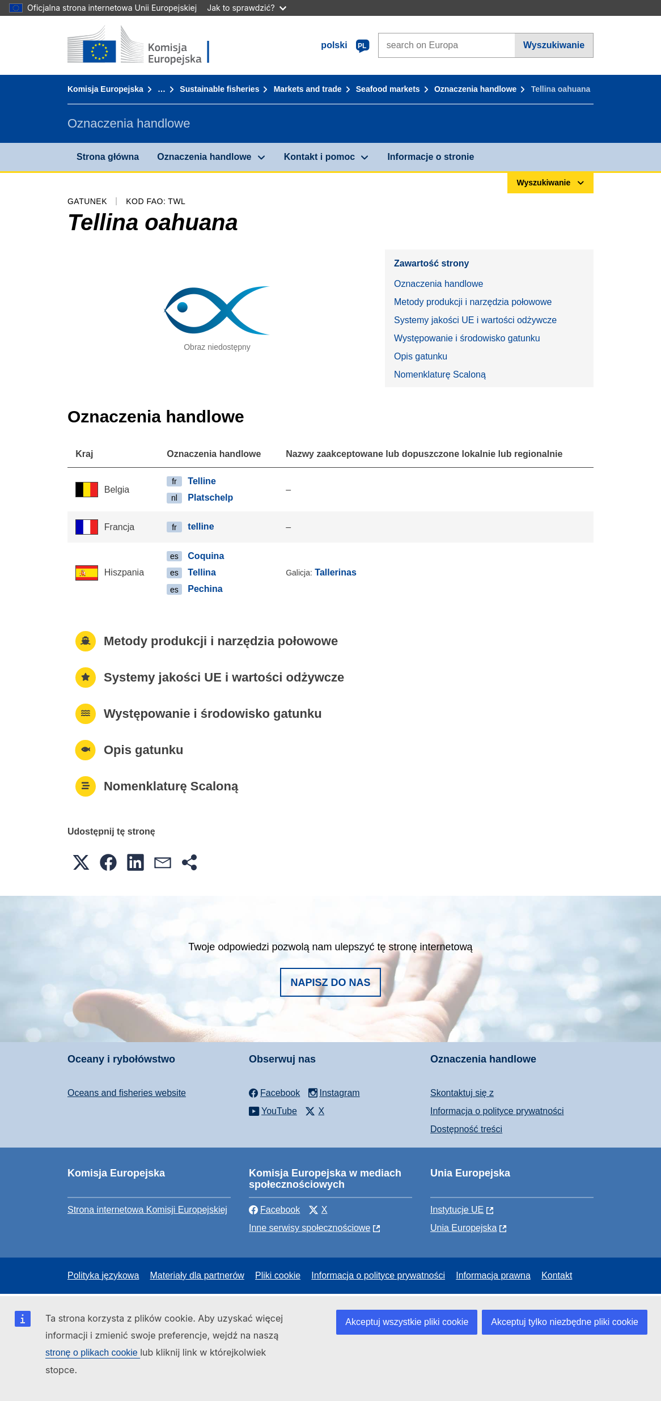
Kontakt (556, 1275)
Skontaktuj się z (462, 1093)
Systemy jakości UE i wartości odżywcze (475, 320)
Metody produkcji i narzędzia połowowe (473, 302)
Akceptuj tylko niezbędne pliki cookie (564, 1322)
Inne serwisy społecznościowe (309, 1228)
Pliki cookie (277, 1275)
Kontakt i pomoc (319, 157)
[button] (81, 862)
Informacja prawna (493, 1275)
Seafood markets (388, 89)
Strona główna (108, 157)
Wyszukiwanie (553, 45)
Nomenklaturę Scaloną (440, 374)
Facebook (274, 1209)
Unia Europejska (463, 1228)
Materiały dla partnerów (197, 1275)
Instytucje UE (457, 1209)
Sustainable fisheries (219, 89)
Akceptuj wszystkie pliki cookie (406, 1322)
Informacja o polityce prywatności (497, 1111)
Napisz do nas (330, 982)
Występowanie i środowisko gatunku (467, 338)
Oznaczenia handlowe (475, 89)
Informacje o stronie (430, 157)
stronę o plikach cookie (92, 1352)
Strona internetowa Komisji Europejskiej (147, 1209)
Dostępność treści (466, 1129)
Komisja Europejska (105, 89)
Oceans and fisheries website (126, 1093)
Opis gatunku (420, 356)
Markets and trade (308, 89)
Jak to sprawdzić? (246, 7)
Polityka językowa (103, 1275)
